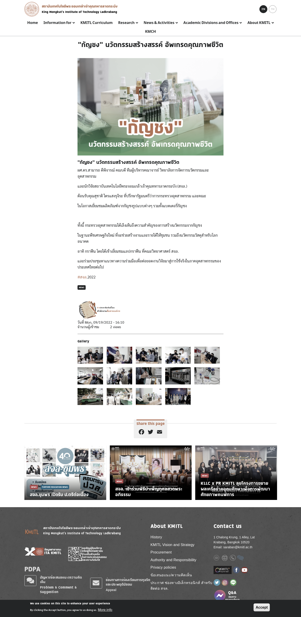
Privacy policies (163, 567)
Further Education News (55, 487)
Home (32, 23)
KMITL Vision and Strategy (172, 545)
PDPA (32, 569)
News (81, 287)
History (156, 537)
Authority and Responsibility (173, 560)
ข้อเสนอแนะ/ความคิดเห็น (171, 575)
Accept (262, 607)
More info (105, 610)
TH (272, 9)
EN (263, 9)
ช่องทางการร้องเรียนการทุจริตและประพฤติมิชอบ (128, 582)
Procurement (161, 552)
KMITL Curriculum (96, 23)
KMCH (150, 31)
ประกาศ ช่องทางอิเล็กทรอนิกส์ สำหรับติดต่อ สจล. (181, 586)
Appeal (111, 590)
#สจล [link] (82, 277)
